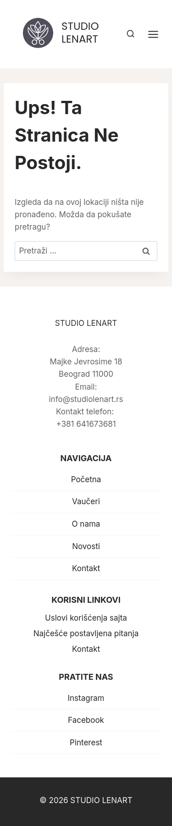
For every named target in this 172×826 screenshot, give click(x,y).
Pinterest (86, 742)
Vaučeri (86, 501)
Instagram (85, 698)
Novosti (86, 546)
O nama (86, 524)
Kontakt (86, 568)
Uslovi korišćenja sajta (86, 617)
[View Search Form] (130, 34)
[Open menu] (158, 34)
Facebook (86, 720)
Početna (86, 479)
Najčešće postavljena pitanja (86, 633)
